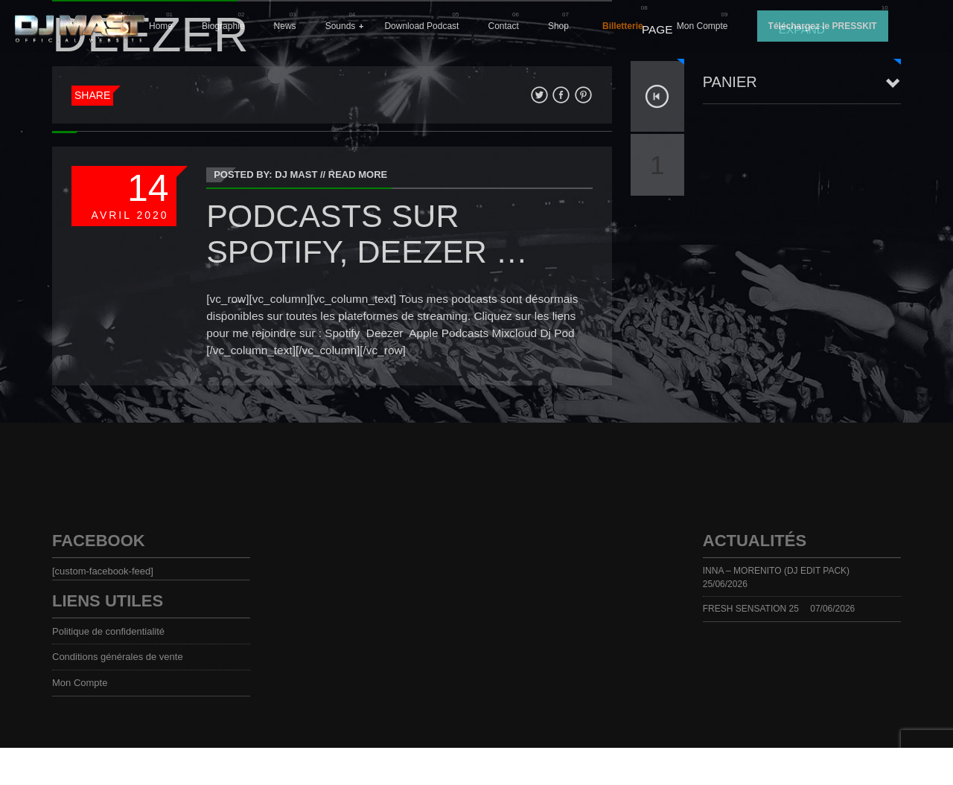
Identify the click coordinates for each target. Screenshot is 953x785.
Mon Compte (702, 26)
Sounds (340, 26)
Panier (730, 82)
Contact (503, 26)
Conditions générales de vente (117, 656)
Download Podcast (421, 26)
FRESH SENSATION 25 (751, 608)
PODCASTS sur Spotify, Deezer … (367, 233)
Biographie (223, 26)
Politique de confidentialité (108, 631)
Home (161, 26)
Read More (357, 174)
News (285, 26)
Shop (558, 26)
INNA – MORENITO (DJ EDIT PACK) (776, 570)
